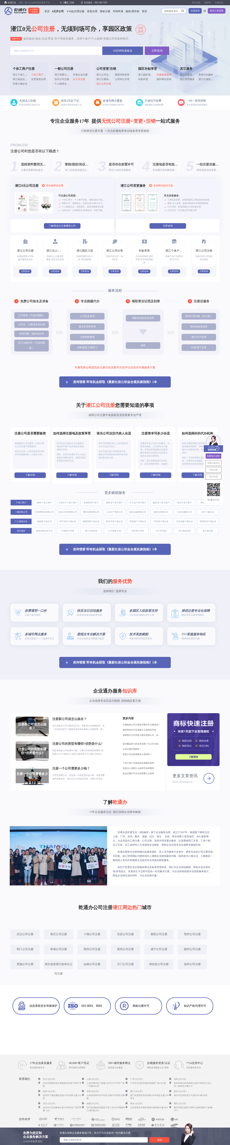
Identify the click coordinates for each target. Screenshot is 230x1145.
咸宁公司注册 (159, 949)
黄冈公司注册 (125, 949)
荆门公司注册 (25, 949)
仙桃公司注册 (92, 964)
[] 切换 (68, 2)
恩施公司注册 (25, 964)
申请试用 (213, 470)
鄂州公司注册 (192, 934)
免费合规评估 (213, 463)
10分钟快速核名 (122, 50)
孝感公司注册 (58, 949)
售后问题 (213, 476)
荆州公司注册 (92, 949)
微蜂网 (208, 2)
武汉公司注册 (25, 934)
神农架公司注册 (159, 964)
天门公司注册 (125, 964)
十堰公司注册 (92, 934)
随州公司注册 (192, 949)
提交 (159, 1139)
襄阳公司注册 (159, 934)
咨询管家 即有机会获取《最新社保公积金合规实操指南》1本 (115, 382)
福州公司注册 (192, 964)
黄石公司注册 (58, 934)
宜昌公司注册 (125, 934)
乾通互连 (219, 2)
